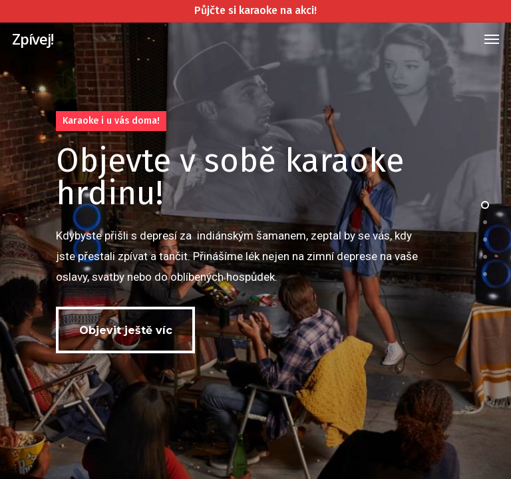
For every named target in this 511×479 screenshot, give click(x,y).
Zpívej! (32, 38)
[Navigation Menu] (491, 38)
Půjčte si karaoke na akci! (255, 10)
